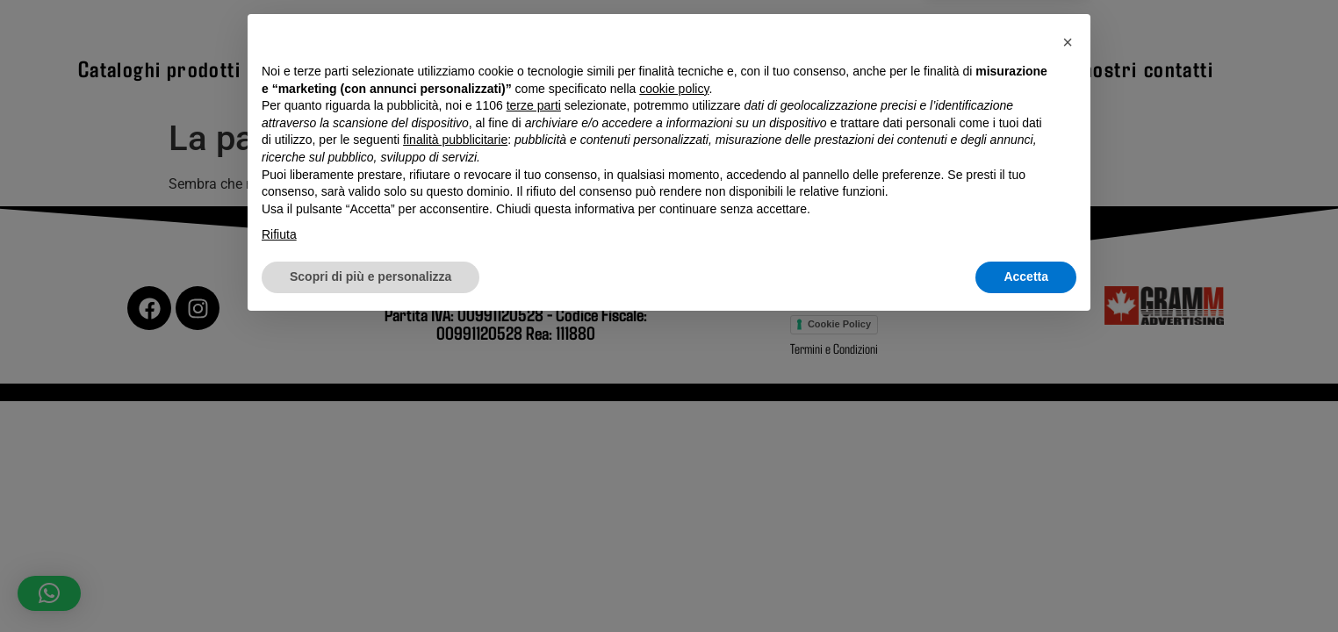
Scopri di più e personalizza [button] (370, 584)
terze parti (534, 413)
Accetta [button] (1026, 584)
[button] (1068, 349)
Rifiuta (279, 542)
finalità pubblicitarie (455, 448)
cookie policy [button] (674, 396)
